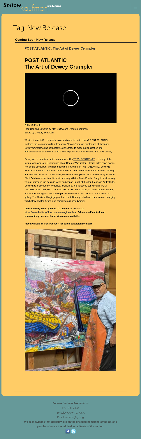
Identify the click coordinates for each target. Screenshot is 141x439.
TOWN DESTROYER (84, 159)
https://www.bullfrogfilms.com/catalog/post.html (51, 212)
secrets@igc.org (74, 417)
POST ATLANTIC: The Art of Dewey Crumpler (60, 48)
